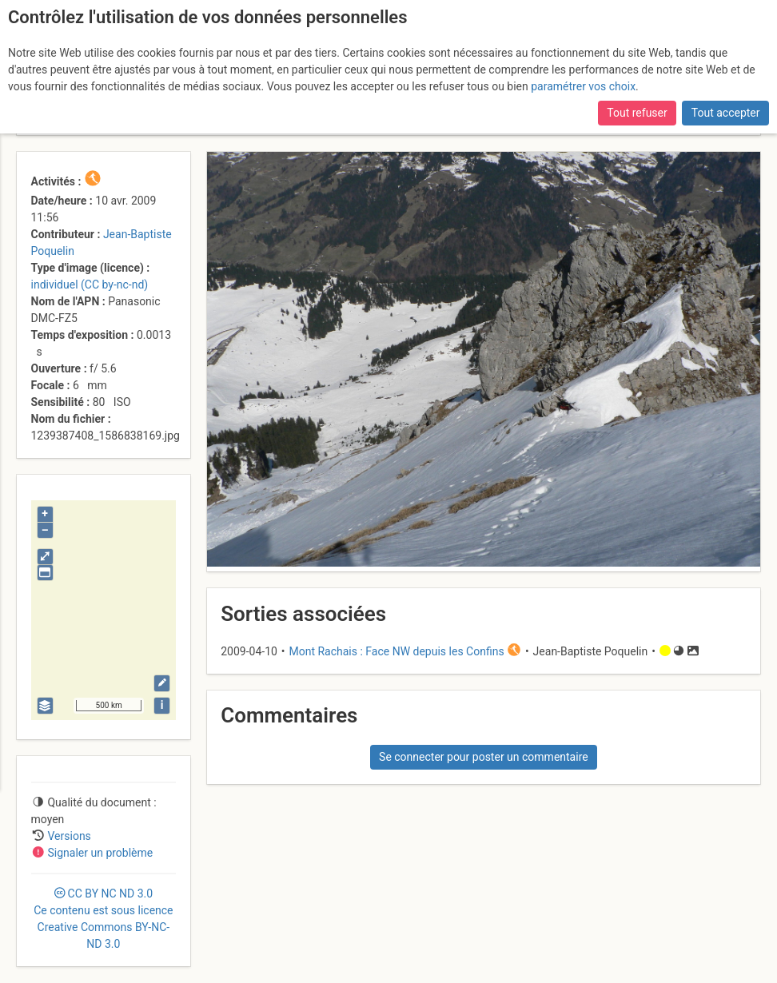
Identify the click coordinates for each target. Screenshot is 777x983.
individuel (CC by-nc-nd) (90, 284)
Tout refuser (637, 112)
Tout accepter (725, 112)
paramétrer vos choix (583, 86)
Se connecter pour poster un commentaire (483, 756)
